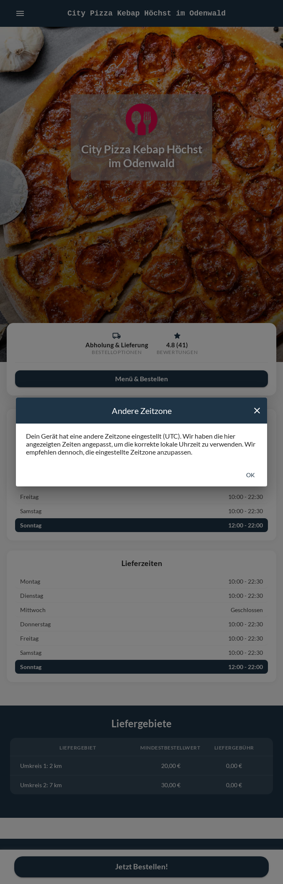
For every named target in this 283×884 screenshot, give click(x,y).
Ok (250, 474)
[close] (257, 411)
